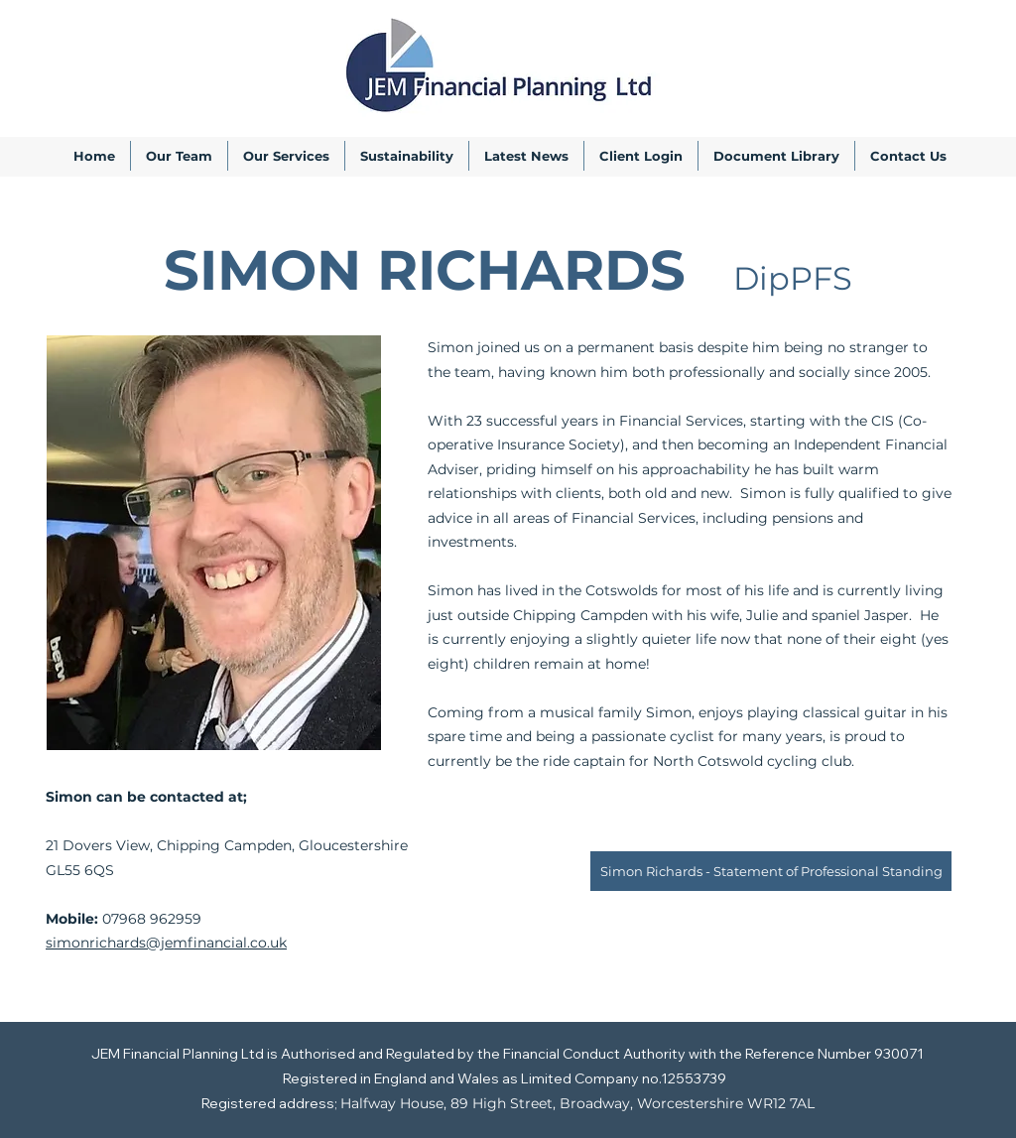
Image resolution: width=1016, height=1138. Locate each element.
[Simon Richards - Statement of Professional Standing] (771, 871)
